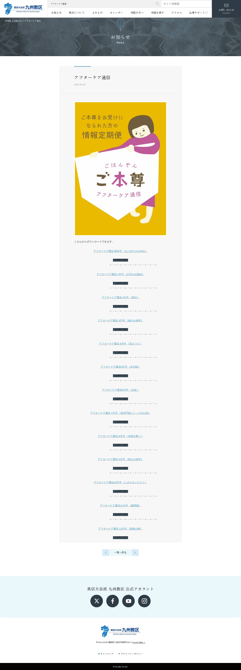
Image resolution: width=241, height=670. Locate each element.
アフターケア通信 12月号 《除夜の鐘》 (120, 528)
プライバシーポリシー (132, 653)
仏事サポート (198, 12)
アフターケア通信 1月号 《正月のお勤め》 (121, 274)
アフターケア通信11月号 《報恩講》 (120, 505)
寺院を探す (157, 12)
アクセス (176, 12)
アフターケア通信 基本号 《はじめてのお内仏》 (120, 251)
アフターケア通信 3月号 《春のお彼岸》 (120, 320)
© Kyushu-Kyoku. (120, 666)
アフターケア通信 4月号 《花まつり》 (120, 343)
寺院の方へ (137, 12)
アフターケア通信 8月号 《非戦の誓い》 (120, 436)
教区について (77, 12)
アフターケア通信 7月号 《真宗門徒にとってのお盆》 (120, 413)
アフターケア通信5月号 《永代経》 (120, 366)
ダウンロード (120, 260)
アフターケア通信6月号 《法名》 (120, 389)
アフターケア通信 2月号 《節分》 (121, 297)
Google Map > (138, 642)
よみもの (97, 12)
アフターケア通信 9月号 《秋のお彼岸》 (120, 459)
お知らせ (56, 12)
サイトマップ (107, 653)
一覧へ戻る (120, 552)
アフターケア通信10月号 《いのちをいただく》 (120, 482)
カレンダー (116, 12)
